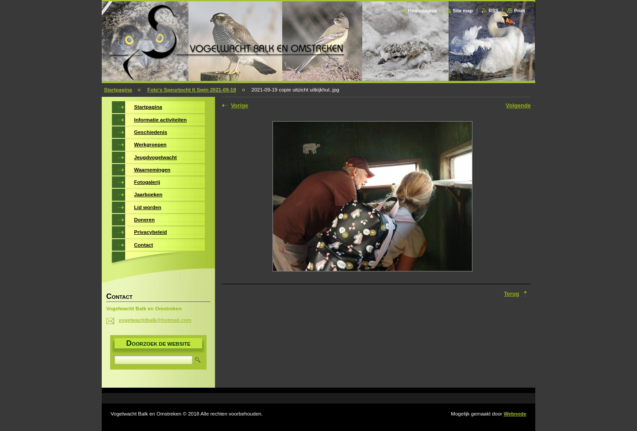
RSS (493, 10)
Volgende (518, 105)
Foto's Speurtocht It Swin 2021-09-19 (191, 89)
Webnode (514, 413)
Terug (511, 293)
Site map (462, 10)
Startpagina (118, 89)
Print (519, 10)
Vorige (239, 105)
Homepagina (422, 10)
